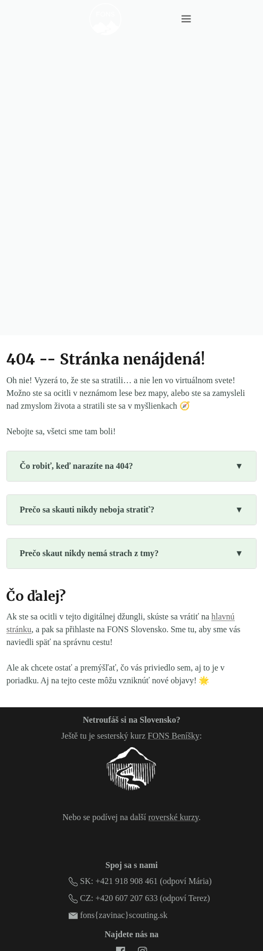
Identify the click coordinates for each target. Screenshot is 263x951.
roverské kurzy (174, 817)
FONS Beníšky (173, 735)
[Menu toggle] (186, 19)
